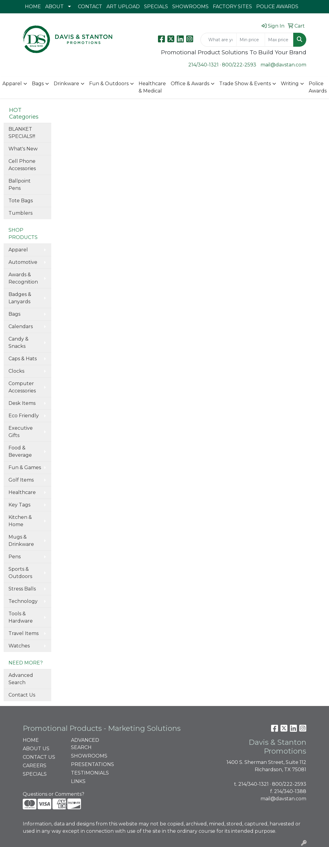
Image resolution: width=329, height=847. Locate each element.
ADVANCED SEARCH (85, 743)
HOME (33, 6)
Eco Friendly (23, 415)
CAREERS (34, 765)
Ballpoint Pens (19, 184)
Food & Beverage (20, 451)
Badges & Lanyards (19, 297)
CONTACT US (39, 757)
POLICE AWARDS (277, 6)
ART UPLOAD (123, 6)
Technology (23, 601)
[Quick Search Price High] (279, 40)
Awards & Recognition (23, 278)
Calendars (20, 326)
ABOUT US (36, 748)
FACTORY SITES (232, 6)
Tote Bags (20, 200)
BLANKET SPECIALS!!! (21, 132)
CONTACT (90, 6)
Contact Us (21, 695)
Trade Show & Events (245, 83)
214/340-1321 (203, 65)
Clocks (16, 371)
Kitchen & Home (20, 520)
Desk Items (21, 403)
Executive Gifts (20, 431)
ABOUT (54, 6)
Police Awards (318, 87)
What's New (23, 149)
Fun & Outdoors (109, 83)
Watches (19, 646)
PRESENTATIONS (91, 764)
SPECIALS (156, 6)
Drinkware (66, 83)
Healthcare (22, 492)
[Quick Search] (218, 40)
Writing (290, 83)
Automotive (22, 262)
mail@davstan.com (283, 65)
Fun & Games (24, 467)
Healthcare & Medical (152, 87)
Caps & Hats (22, 358)
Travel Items (23, 633)
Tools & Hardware (20, 617)
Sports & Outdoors (20, 572)
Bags (38, 83)
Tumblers (20, 213)
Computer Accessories (22, 387)
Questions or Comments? (53, 794)
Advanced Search (20, 678)
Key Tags (19, 505)
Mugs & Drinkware (21, 540)
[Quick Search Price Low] (250, 40)
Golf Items (21, 480)
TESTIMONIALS (90, 773)
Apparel (12, 83)
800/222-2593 (239, 65)
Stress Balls (22, 589)
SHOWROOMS (190, 6)
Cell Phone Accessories (22, 164)
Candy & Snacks (18, 342)
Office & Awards (190, 83)
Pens (14, 557)
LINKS (78, 781)
